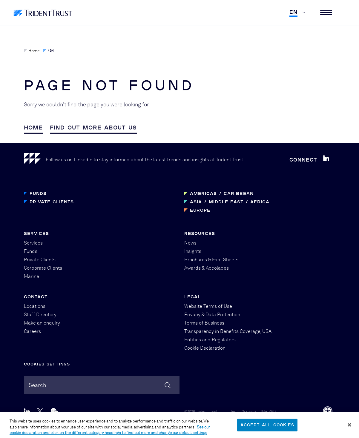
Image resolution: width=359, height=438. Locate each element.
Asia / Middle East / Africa (229, 201)
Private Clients (52, 201)
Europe (200, 210)
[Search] (168, 385)
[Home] (35, 159)
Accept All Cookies (267, 427)
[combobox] (102, 385)
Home (32, 50)
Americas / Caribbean (222, 193)
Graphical (249, 411)
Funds (38, 193)
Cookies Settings (47, 364)
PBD (272, 411)
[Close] (349, 427)
